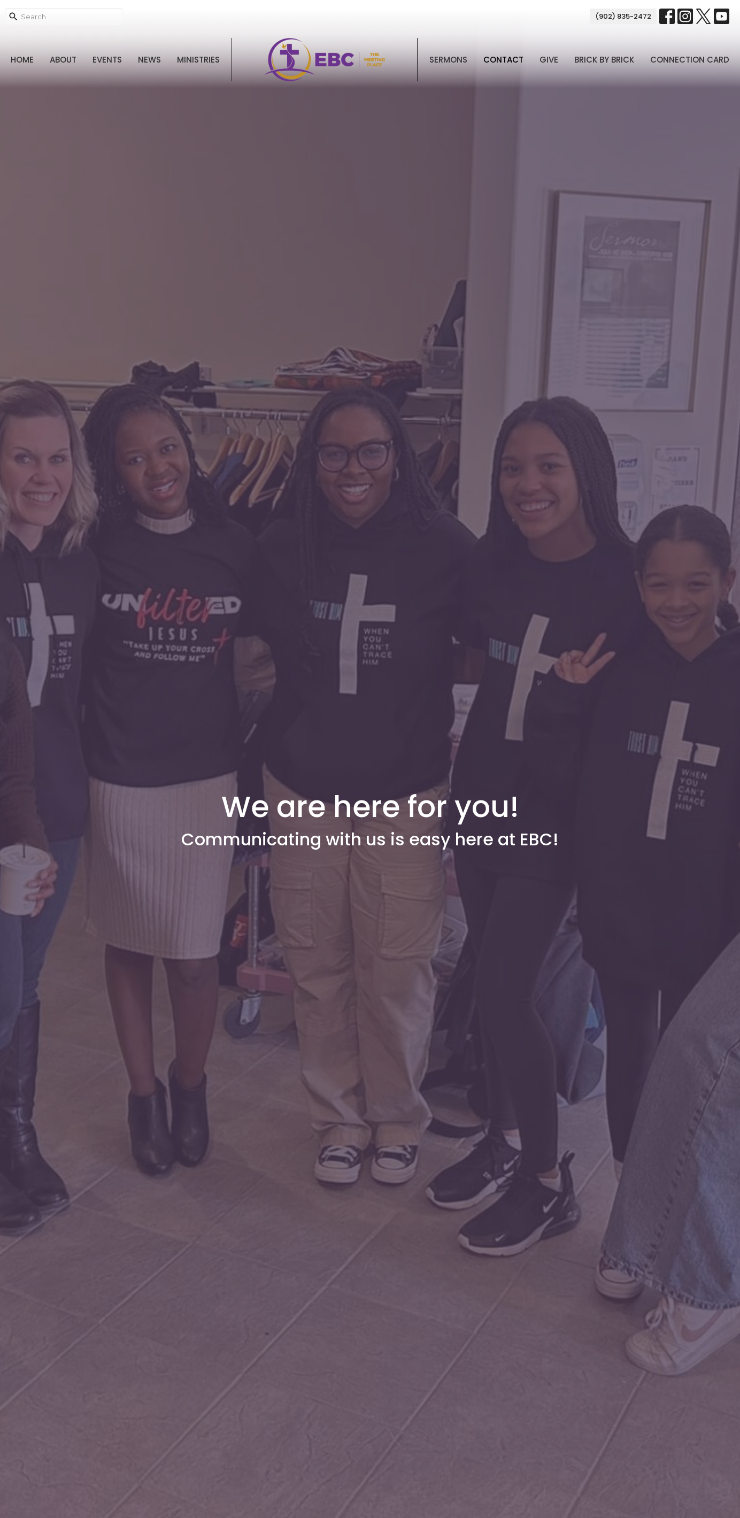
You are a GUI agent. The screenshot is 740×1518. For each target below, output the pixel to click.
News (149, 59)
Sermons (448, 59)
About (63, 59)
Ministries (198, 59)
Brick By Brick (604, 59)
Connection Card (689, 59)
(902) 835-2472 (623, 16)
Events (107, 59)
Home (22, 59)
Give (548, 59)
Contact (503, 59)
